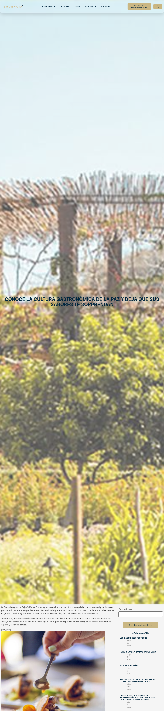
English (105, 6)
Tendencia (48, 6)
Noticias (65, 6)
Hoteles (90, 6)
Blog (77, 6)
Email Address (125, 609)
